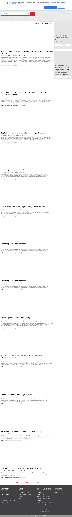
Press (2, 496)
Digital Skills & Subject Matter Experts (44, 499)
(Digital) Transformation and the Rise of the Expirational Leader (24, 133)
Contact (3, 498)
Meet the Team (5, 494)
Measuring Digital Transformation (13, 281)
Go (33, 13)
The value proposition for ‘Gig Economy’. (16, 318)
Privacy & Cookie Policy (16, 3)
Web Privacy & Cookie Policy (8, 500)
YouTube (21, 498)
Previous (17, 482)
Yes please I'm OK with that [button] (50, 7)
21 (35, 482)
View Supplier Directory (63, 77)
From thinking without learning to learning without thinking (23, 207)
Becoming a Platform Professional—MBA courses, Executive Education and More (23, 357)
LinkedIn (21, 496)
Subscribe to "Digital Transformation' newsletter (26, 493)
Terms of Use (4, 502)
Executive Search (41, 492)
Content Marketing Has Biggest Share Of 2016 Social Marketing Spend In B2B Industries (24, 94)
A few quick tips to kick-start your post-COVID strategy (21, 431)
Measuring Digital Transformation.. (14, 244)
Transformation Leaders (43, 496)
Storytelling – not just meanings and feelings (17, 395)
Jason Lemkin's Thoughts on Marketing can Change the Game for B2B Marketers (27, 52)
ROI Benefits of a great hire (44, 509)
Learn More (63, 44)
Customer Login (41, 507)
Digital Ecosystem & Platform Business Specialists (44, 504)
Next (38, 482)
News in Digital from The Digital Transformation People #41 (23, 468)
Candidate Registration (43, 511)
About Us (3, 492)
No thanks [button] (61, 7)
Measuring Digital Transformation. (14, 170)
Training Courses (59, 492)
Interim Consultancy (42, 494)
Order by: (37, 23)
